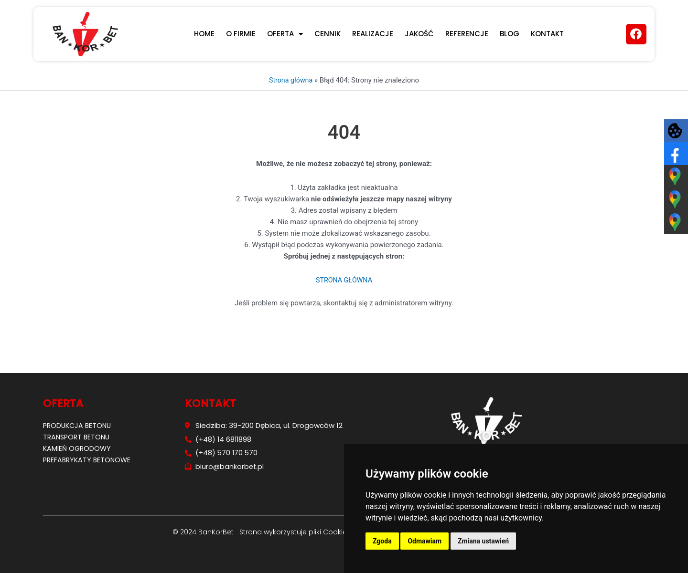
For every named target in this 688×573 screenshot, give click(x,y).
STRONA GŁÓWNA (344, 280)
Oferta (285, 34)
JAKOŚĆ (419, 34)
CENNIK (327, 34)
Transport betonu (78, 437)
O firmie (241, 34)
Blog (509, 34)
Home (204, 34)
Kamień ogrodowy (78, 448)
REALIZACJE (372, 34)
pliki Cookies (329, 532)
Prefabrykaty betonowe (88, 460)
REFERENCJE (466, 34)
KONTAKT (547, 34)
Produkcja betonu (79, 425)
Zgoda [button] (382, 541)
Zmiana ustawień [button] (483, 541)
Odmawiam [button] (424, 541)
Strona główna (290, 80)
